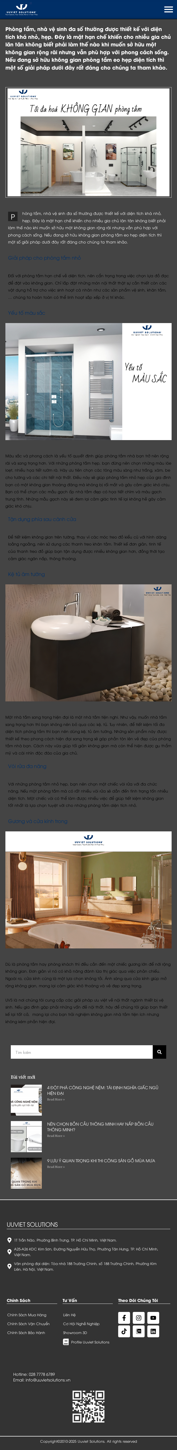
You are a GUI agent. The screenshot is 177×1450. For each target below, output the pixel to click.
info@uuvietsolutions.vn (48, 1379)
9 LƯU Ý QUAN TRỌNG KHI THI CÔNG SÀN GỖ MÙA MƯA (101, 1160)
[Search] (159, 1052)
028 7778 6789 (42, 1374)
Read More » (56, 1099)
